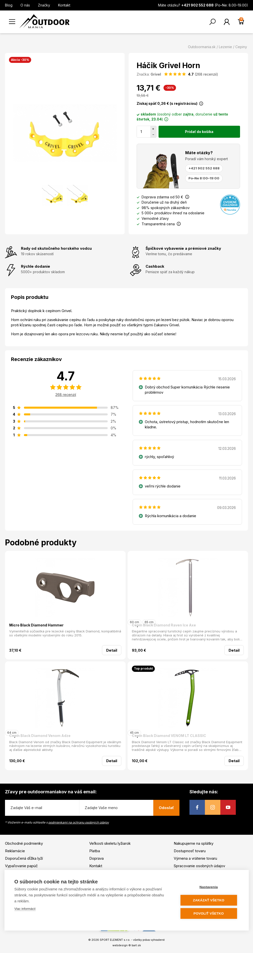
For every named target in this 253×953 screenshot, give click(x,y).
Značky (44, 5)
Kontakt (64, 5)
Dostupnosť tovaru (190, 850)
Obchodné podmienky (24, 843)
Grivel (156, 74)
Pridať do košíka (199, 131)
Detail (111, 650)
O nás (25, 5)
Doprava (96, 858)
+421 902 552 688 (204, 168)
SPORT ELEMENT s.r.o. (115, 940)
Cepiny (241, 47)
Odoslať (166, 807)
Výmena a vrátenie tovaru (195, 858)
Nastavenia (208, 887)
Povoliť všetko (208, 913)
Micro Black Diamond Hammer (36, 625)
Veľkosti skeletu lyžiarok (110, 843)
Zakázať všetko (208, 900)
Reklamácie (15, 850)
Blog (8, 5)
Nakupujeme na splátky (193, 843)
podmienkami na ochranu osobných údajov (78, 822)
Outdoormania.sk (202, 47)
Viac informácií (25, 909)
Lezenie (225, 47)
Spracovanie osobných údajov (199, 865)
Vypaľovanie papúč (21, 865)
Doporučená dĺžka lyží (24, 858)
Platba (94, 850)
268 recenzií (65, 394)
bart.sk (136, 945)
